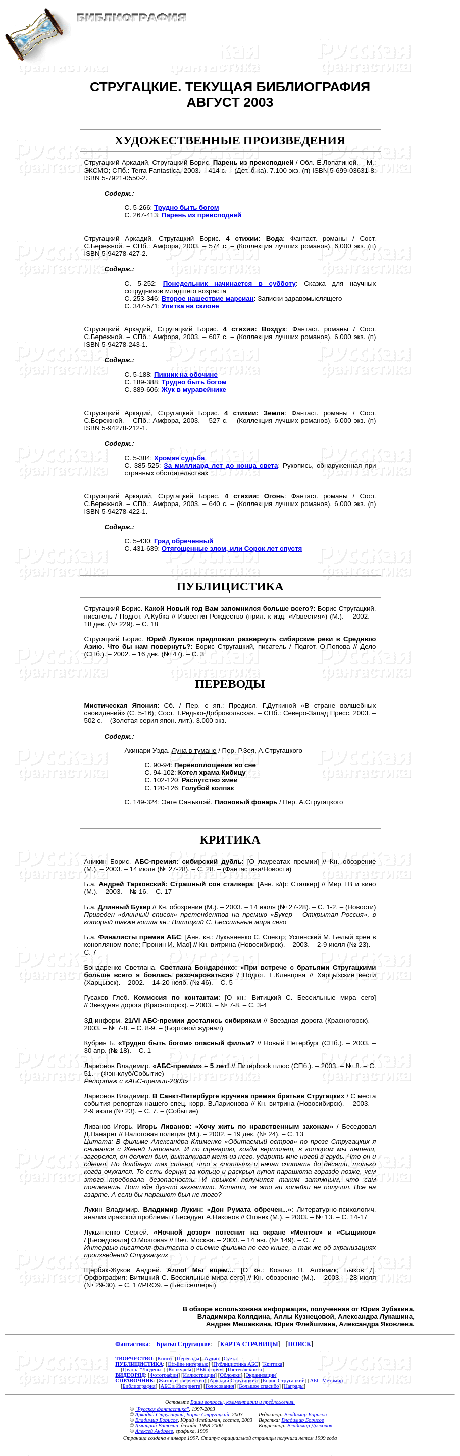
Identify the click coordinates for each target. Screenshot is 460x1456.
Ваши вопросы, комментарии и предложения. (242, 1402)
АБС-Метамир (326, 1380)
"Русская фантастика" (162, 1409)
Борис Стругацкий (284, 1380)
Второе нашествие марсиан (208, 298)
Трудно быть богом (186, 207)
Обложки (230, 1375)
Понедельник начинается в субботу (229, 283)
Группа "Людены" (142, 1369)
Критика (272, 1364)
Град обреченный (183, 541)
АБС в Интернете (180, 1386)
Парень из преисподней (201, 215)
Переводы (188, 1358)
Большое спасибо (259, 1386)
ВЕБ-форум (209, 1369)
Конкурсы (179, 1369)
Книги (165, 1358)
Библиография (138, 1386)
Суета (230, 1358)
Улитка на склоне (190, 306)
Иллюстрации (199, 1375)
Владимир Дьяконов (309, 1425)
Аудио (212, 1358)
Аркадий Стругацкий (233, 1380)
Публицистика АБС (235, 1364)
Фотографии (164, 1375)
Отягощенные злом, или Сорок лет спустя (232, 548)
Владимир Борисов (156, 1420)
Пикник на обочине (186, 374)
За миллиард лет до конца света (221, 465)
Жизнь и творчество (182, 1380)
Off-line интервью (188, 1364)
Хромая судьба (179, 458)
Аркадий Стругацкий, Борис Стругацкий (182, 1414)
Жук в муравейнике (194, 390)
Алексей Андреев (154, 1431)
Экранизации (261, 1375)
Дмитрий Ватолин (156, 1425)
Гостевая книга (245, 1369)
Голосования (219, 1386)
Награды (293, 1386)
